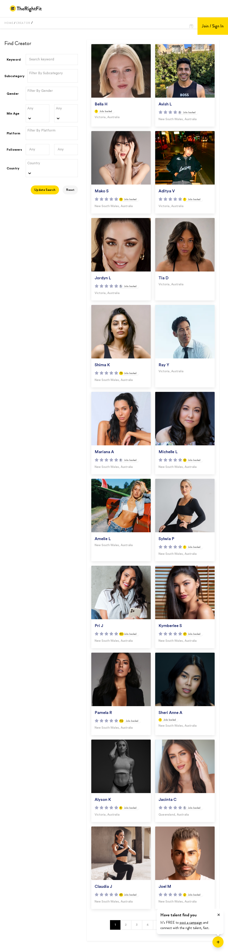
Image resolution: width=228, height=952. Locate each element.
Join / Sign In (213, 26)
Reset (70, 189)
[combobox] (52, 78)
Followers (14, 149)
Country (13, 168)
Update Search (44, 189)
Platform (13, 133)
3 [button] (137, 924)
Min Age (13, 113)
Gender (13, 93)
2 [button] (126, 924)
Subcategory (14, 76)
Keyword (14, 59)
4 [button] (148, 924)
